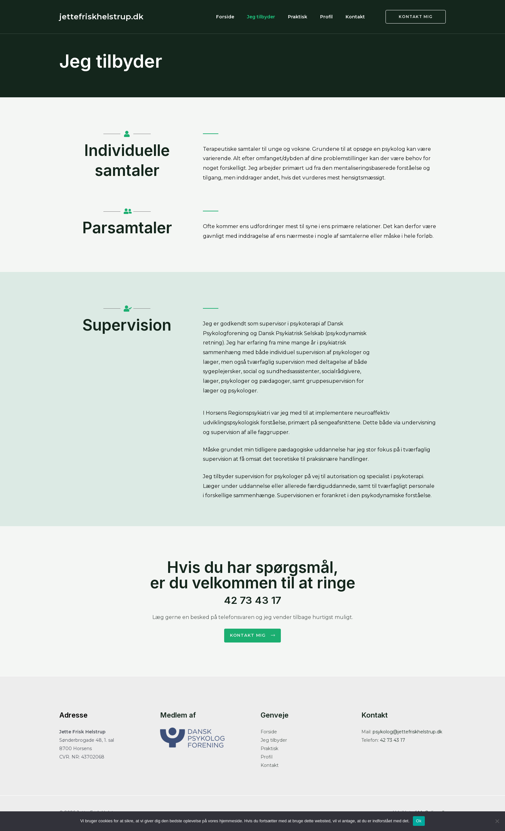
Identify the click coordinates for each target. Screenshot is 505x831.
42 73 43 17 (252, 598)
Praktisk (310, 16)
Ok (419, 820)
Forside (248, 16)
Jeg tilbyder (279, 16)
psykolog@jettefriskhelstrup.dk (407, 733)
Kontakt (357, 16)
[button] (252, 636)
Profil (334, 16)
